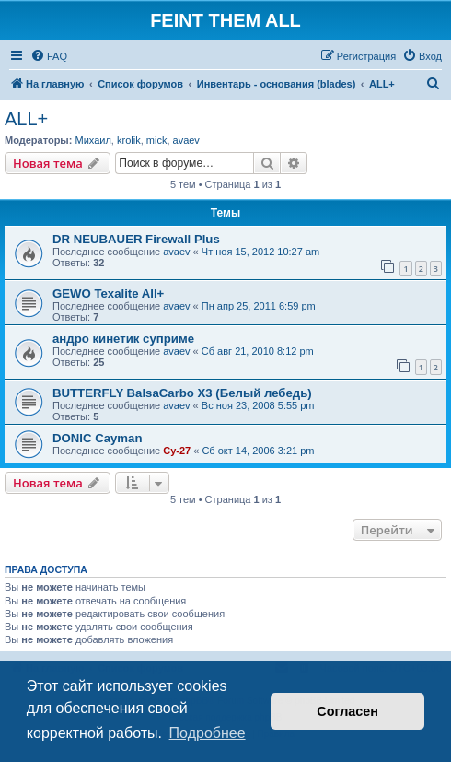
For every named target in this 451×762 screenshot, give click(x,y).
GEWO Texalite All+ (108, 293)
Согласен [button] (347, 711)
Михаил (92, 140)
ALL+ (26, 119)
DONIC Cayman (97, 438)
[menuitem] (48, 56)
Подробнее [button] (207, 733)
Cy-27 (177, 450)
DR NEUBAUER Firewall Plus (136, 239)
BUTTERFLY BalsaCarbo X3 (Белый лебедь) (182, 393)
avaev (186, 140)
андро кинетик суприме (123, 339)
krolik (129, 140)
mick (157, 140)
